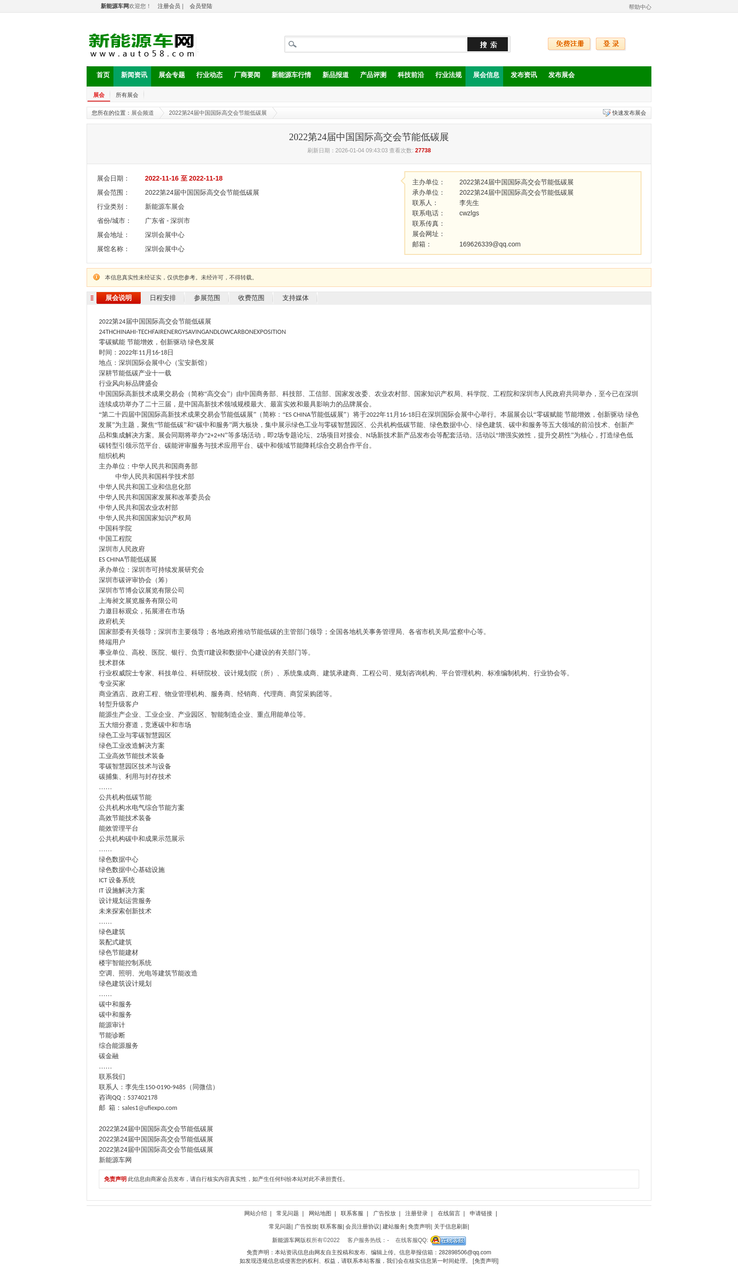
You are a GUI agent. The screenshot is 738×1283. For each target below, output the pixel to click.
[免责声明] (485, 1261)
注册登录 (416, 1213)
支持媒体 (295, 297)
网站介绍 (255, 1213)
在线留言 (449, 1213)
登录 (611, 44)
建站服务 (394, 1226)
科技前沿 (407, 76)
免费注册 (569, 44)
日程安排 (163, 297)
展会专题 (168, 76)
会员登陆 (201, 6)
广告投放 (384, 1213)
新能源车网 (286, 1240)
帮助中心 (640, 7)
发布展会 (558, 76)
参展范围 (207, 297)
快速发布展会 (629, 113)
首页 (99, 76)
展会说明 (118, 297)
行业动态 (206, 76)
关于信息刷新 (451, 1226)
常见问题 (287, 1213)
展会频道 (142, 113)
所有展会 (127, 95)
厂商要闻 (243, 76)
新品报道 (332, 76)
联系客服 (352, 1213)
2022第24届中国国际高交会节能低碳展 (218, 113)
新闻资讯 (130, 76)
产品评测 (369, 76)
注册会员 (169, 6)
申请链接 (481, 1213)
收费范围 (251, 297)
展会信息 (482, 76)
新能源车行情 (287, 76)
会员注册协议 (362, 1226)
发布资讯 (520, 76)
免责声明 (419, 1226)
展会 (98, 95)
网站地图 (320, 1213)
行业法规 (445, 76)
